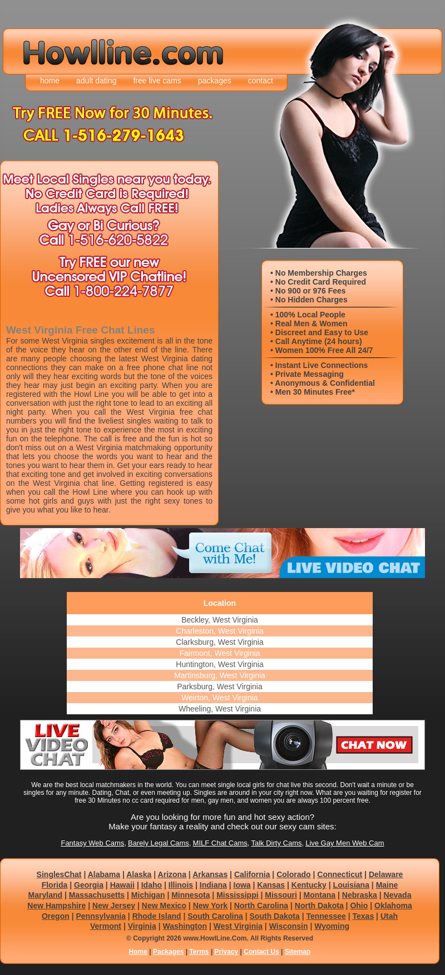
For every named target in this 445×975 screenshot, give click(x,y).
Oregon (56, 916)
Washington (185, 926)
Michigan (148, 895)
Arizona (172, 874)
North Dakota (319, 905)
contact (260, 80)
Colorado (293, 874)
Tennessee (325, 916)
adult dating (96, 80)
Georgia (88, 885)
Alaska (138, 874)
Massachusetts (97, 895)
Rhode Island (156, 916)
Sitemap (298, 952)
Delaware (386, 874)
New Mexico (164, 905)
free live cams (157, 80)
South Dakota (275, 916)
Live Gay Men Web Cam (344, 843)
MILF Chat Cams (220, 843)
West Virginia (238, 926)
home (50, 80)
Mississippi (237, 895)
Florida (55, 885)
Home (138, 952)
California (252, 874)
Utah (389, 916)
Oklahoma (393, 905)
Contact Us (261, 952)
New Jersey (113, 905)
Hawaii (122, 885)
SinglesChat (59, 874)
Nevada (398, 895)
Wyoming (331, 926)
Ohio (359, 905)
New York (210, 905)
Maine (387, 885)
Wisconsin (288, 926)
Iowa (242, 885)
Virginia (142, 926)
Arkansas (210, 874)
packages (214, 80)
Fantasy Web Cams (92, 843)
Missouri (281, 895)
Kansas (271, 885)
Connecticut (339, 874)
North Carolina (261, 905)
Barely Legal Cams (158, 843)
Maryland (45, 895)
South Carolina (215, 916)
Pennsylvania (101, 916)
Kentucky (309, 885)
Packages (168, 952)
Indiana (213, 885)
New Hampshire (56, 905)
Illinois (181, 885)
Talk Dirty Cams (276, 843)
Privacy (227, 952)
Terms (199, 952)
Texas (363, 916)
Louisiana (351, 885)
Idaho (151, 885)
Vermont (105, 926)
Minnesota (190, 895)
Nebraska (359, 895)
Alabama (104, 874)
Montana (320, 895)
